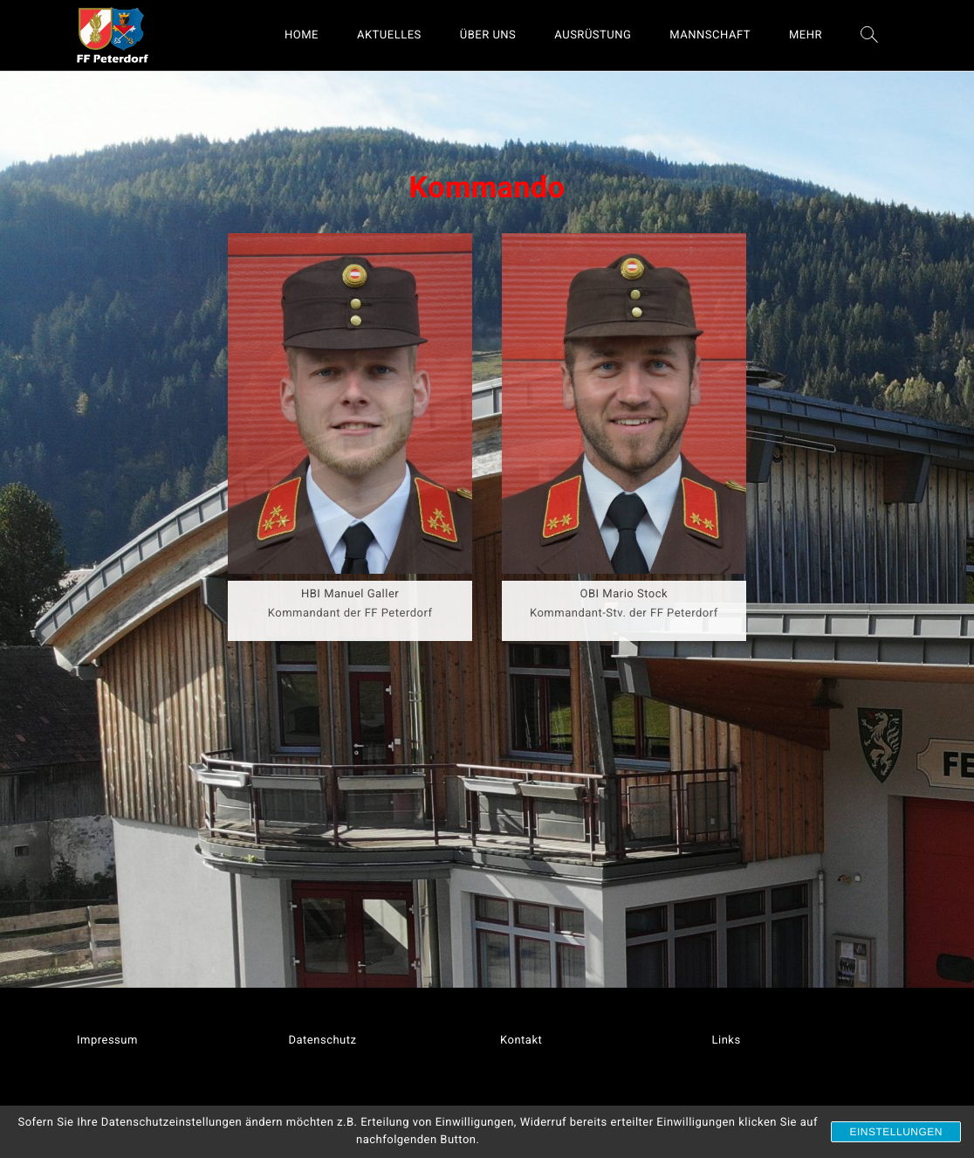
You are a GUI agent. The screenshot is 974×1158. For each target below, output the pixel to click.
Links (726, 1040)
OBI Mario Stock (624, 594)
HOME (302, 35)
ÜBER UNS (488, 35)
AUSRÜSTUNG (592, 35)
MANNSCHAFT (710, 35)
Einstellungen (896, 1132)
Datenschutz (323, 1040)
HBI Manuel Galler (350, 594)
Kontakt (521, 1040)
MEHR (805, 35)
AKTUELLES (389, 35)
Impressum (107, 1040)
